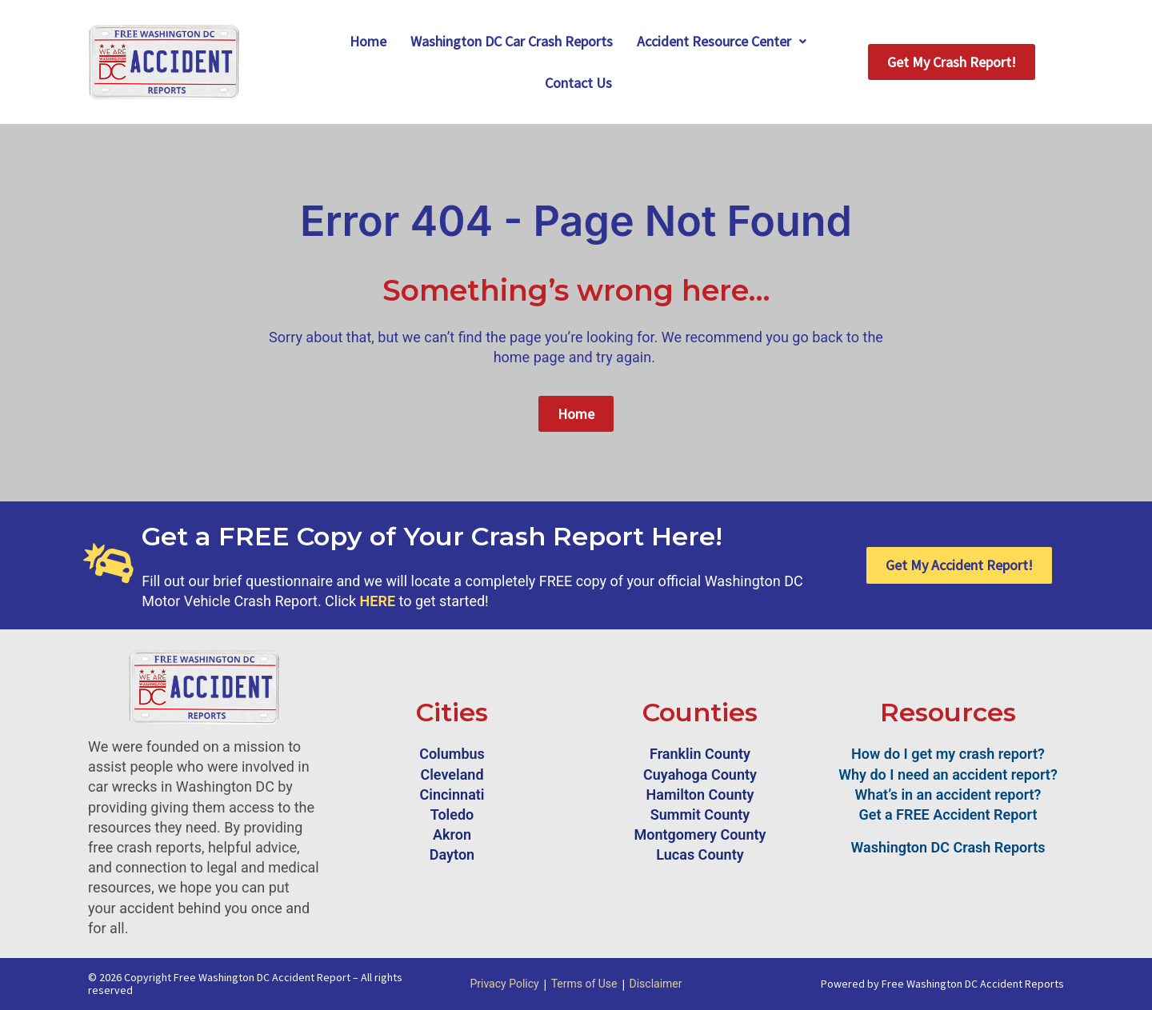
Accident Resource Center (721, 41)
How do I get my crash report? (948, 753)
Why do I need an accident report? (948, 774)
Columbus (452, 753)
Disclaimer (656, 983)
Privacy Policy (504, 983)
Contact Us (578, 83)
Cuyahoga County (700, 774)
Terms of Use (584, 983)
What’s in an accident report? (948, 794)
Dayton (452, 854)
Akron (452, 834)
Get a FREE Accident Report (948, 814)
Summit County (700, 814)
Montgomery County (700, 834)
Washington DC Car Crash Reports (511, 41)
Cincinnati (451, 794)
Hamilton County (700, 794)
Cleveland (451, 774)
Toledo (452, 814)
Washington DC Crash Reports (948, 847)
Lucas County (699, 854)
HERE (377, 601)
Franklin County (700, 753)
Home (368, 41)
